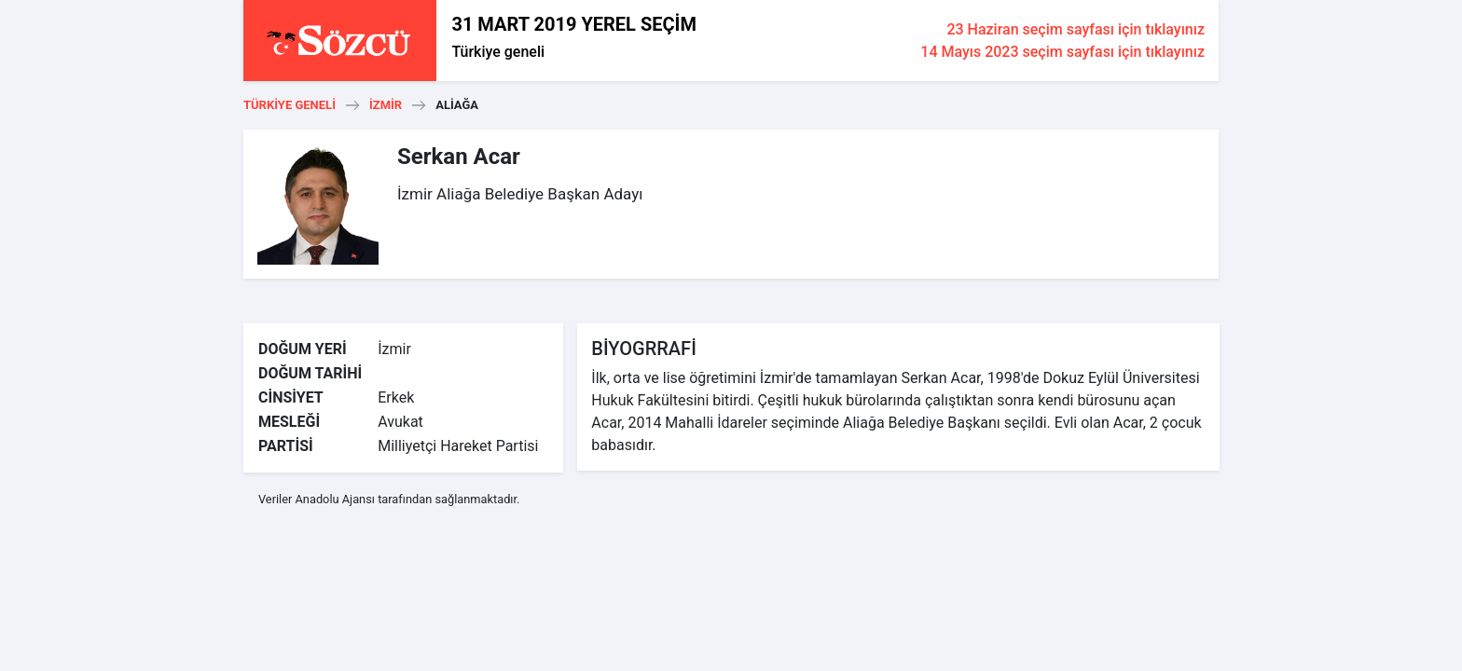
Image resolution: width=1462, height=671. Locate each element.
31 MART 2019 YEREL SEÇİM (573, 24)
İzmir (385, 105)
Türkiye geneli (498, 52)
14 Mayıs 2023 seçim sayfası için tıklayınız (1062, 52)
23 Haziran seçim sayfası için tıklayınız (1075, 29)
